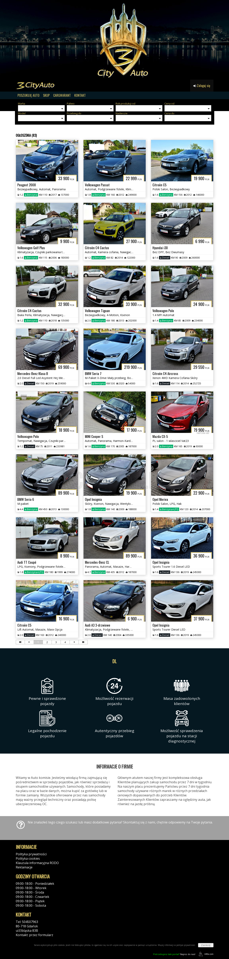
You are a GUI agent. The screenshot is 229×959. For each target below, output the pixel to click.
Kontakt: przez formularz (34, 935)
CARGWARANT (62, 95)
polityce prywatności (185, 945)
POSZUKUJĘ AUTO (28, 95)
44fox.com (205, 954)
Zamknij (205, 945)
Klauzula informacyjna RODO (37, 863)
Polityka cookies (28, 858)
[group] (114, 40)
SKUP (46, 95)
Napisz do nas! (174, 954)
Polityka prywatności (31, 854)
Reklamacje (24, 867)
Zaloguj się (201, 85)
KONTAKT (80, 95)
